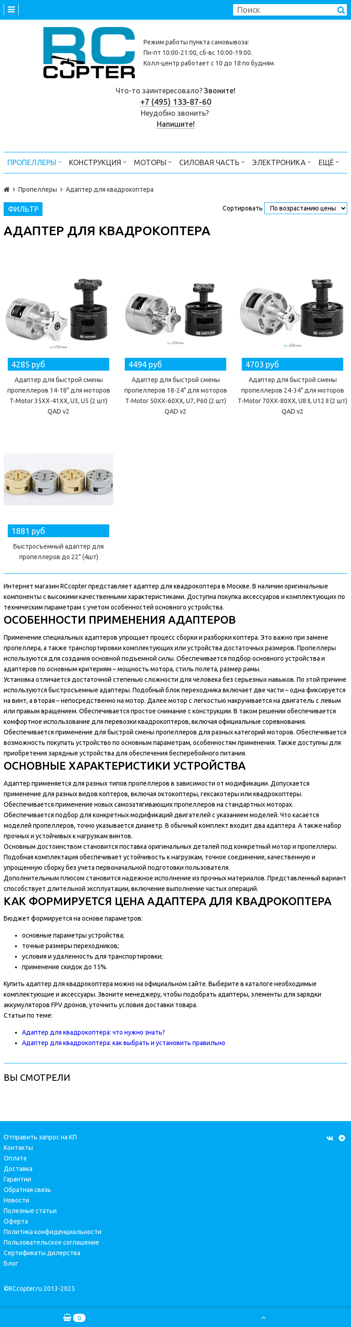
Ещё (329, 161)
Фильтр (23, 209)
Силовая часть (212, 161)
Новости (16, 1200)
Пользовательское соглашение (51, 1242)
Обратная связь (27, 1189)
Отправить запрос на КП (40, 1137)
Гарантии (17, 1179)
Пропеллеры (34, 161)
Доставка (18, 1168)
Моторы (153, 161)
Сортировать (243, 208)
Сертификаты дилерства (42, 1253)
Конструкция (98, 161)
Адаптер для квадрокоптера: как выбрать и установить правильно (123, 1042)
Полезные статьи (30, 1210)
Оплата (15, 1158)
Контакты (18, 1147)
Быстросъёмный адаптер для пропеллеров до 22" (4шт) (58, 552)
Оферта (16, 1221)
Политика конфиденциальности (52, 1231)
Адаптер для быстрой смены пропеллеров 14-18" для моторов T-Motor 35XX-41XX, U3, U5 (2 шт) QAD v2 (58, 395)
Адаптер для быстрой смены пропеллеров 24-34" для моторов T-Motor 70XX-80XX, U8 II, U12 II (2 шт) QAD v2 (292, 395)
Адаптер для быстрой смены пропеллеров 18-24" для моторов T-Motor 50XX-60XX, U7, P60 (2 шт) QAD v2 (175, 395)
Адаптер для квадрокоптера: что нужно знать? (93, 1032)
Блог (11, 1263)
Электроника (281, 161)
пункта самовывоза (218, 42)
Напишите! (176, 124)
